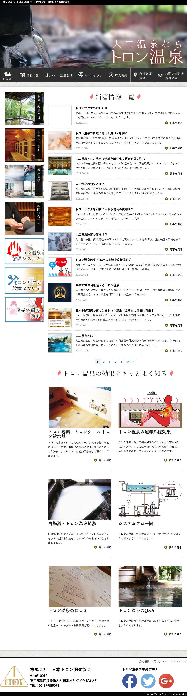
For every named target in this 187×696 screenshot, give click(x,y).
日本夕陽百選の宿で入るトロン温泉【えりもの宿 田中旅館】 (114, 310)
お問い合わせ (158, 661)
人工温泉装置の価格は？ (91, 234)
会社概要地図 (143, 75)
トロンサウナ (90, 75)
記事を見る (173, 123)
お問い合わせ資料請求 (171, 75)
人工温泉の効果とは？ (89, 184)
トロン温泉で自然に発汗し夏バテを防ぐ (101, 133)
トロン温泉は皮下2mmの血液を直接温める (103, 260)
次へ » (130, 361)
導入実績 (117, 75)
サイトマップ (178, 661)
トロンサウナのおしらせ (91, 108)
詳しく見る (102, 460)
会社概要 (144, 661)
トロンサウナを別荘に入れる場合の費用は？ (104, 209)
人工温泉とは (84, 335)
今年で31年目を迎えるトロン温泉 (97, 285)
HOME (8, 75)
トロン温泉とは (58, 75)
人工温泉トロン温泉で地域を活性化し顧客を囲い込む (110, 158)
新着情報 (29, 75)
